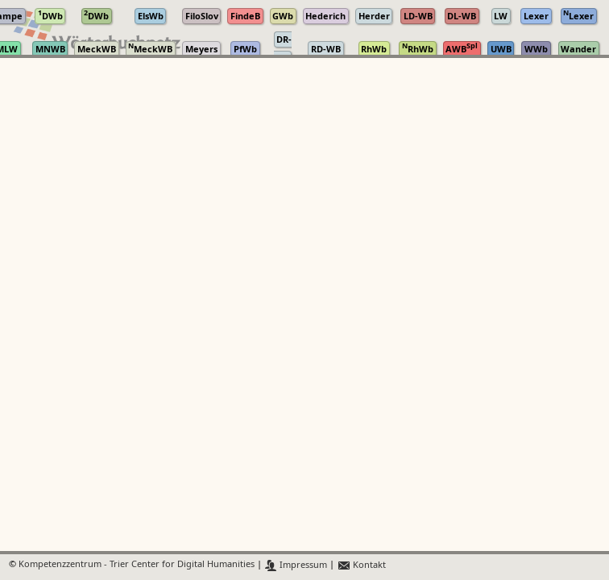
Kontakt (361, 565)
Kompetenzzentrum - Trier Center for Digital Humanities (137, 565)
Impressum (296, 565)
